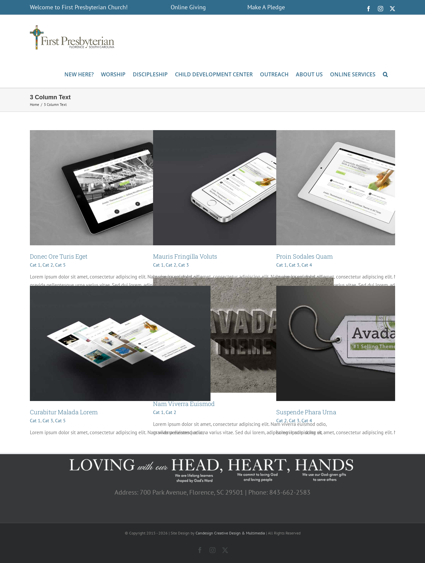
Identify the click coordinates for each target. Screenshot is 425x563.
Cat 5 (60, 265)
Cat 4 (306, 265)
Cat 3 (183, 265)
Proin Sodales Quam (304, 256)
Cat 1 (35, 265)
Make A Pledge (266, 7)
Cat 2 (47, 265)
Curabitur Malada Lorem (64, 412)
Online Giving (188, 7)
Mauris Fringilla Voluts (185, 256)
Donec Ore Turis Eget (58, 256)
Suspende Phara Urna (306, 412)
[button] (385, 74)
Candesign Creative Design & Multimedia (230, 532)
